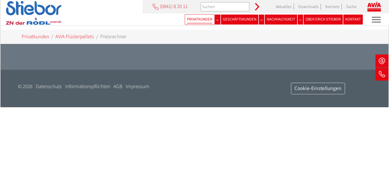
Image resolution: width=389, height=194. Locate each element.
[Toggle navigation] (376, 19)
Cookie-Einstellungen (317, 88)
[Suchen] (225, 6)
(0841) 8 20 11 (169, 6)
